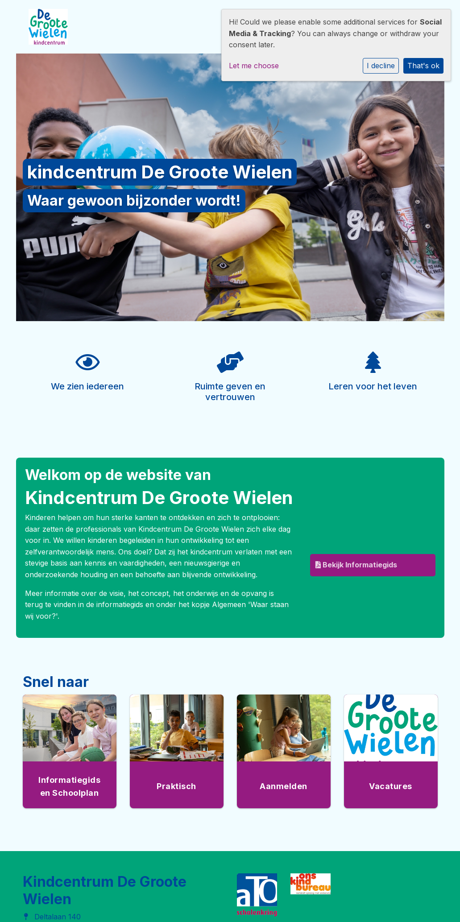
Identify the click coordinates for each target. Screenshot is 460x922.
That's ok (423, 65)
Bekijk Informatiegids (356, 564)
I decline (381, 65)
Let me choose (254, 65)
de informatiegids (114, 604)
